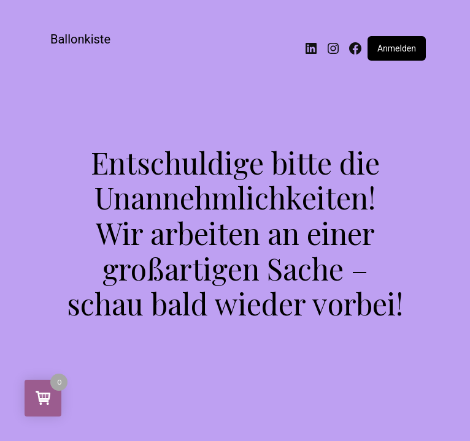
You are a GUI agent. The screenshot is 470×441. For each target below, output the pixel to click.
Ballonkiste (80, 39)
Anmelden (396, 48)
